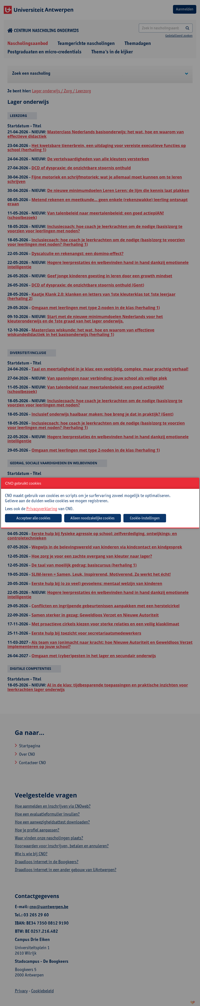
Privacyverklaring (41, 508)
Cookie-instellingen (145, 518)
